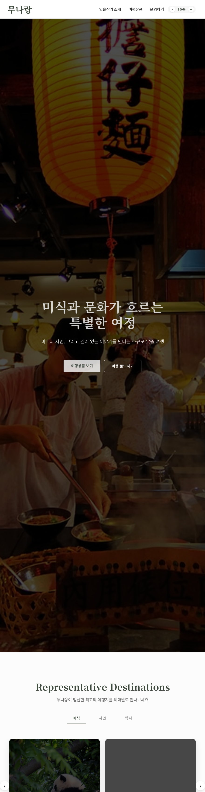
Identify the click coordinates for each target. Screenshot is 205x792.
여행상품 (136, 9)
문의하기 (157, 9)
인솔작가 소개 (110, 9)
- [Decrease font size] (172, 9)
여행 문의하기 (123, 366)
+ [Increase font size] (191, 9)
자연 (102, 718)
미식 (76, 718)
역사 (128, 718)
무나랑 (19, 9)
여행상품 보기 (82, 365)
